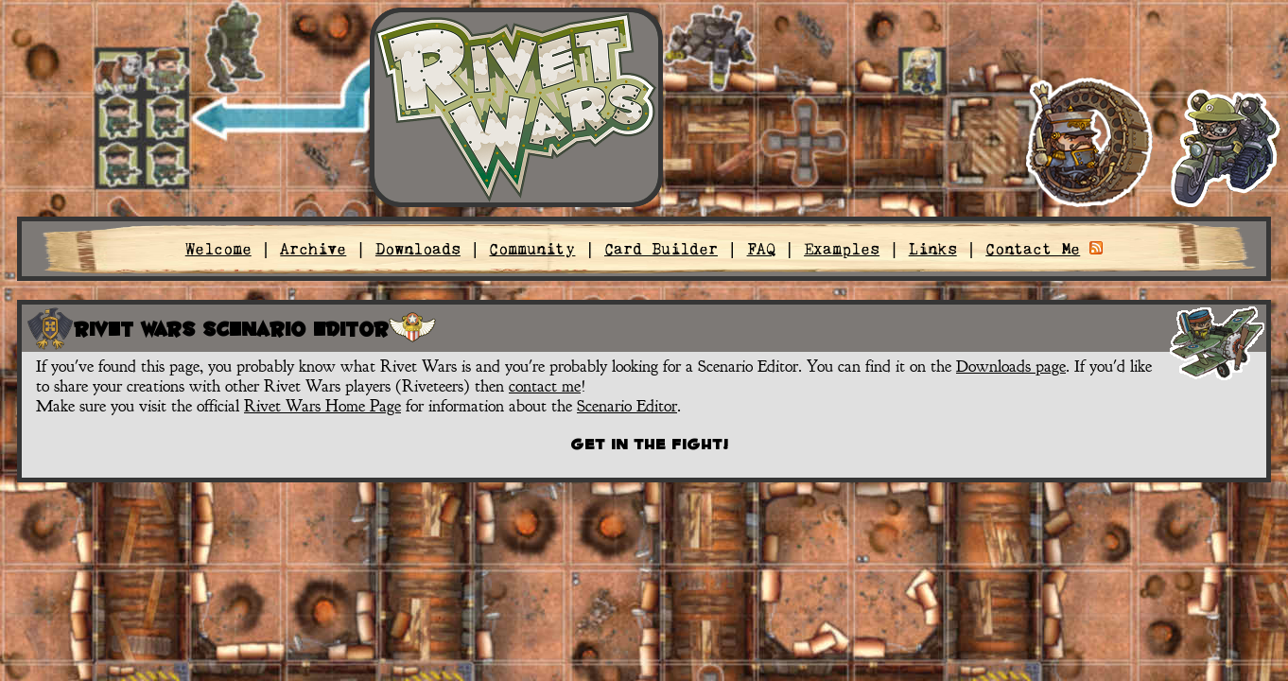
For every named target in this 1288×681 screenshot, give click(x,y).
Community (532, 248)
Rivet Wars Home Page (322, 405)
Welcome (218, 248)
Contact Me (1032, 248)
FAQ (761, 248)
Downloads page (1011, 366)
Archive (313, 248)
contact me (545, 385)
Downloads (418, 248)
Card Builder (661, 248)
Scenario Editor (627, 405)
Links (933, 248)
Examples (841, 248)
